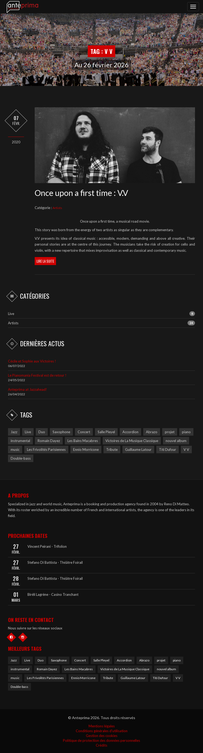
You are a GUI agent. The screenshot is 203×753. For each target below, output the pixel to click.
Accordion (124, 660)
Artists (57, 208)
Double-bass (19, 687)
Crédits (101, 745)
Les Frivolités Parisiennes (45, 678)
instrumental (20, 669)
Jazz (14, 660)
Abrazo (144, 660)
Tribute (108, 678)
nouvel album (166, 669)
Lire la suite (45, 261)
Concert (80, 660)
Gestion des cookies (101, 736)
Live (11, 314)
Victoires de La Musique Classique (124, 669)
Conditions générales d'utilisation (102, 731)
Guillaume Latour (133, 678)
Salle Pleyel (101, 660)
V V (178, 678)
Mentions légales (102, 726)
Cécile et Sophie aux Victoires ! (32, 361)
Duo (40, 660)
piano (177, 660)
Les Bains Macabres (79, 669)
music (15, 678)
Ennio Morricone (83, 678)
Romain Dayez (47, 669)
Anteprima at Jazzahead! (27, 389)
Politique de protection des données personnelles (101, 740)
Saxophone (59, 660)
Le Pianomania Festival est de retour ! (37, 375)
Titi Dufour (160, 678)
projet (161, 660)
